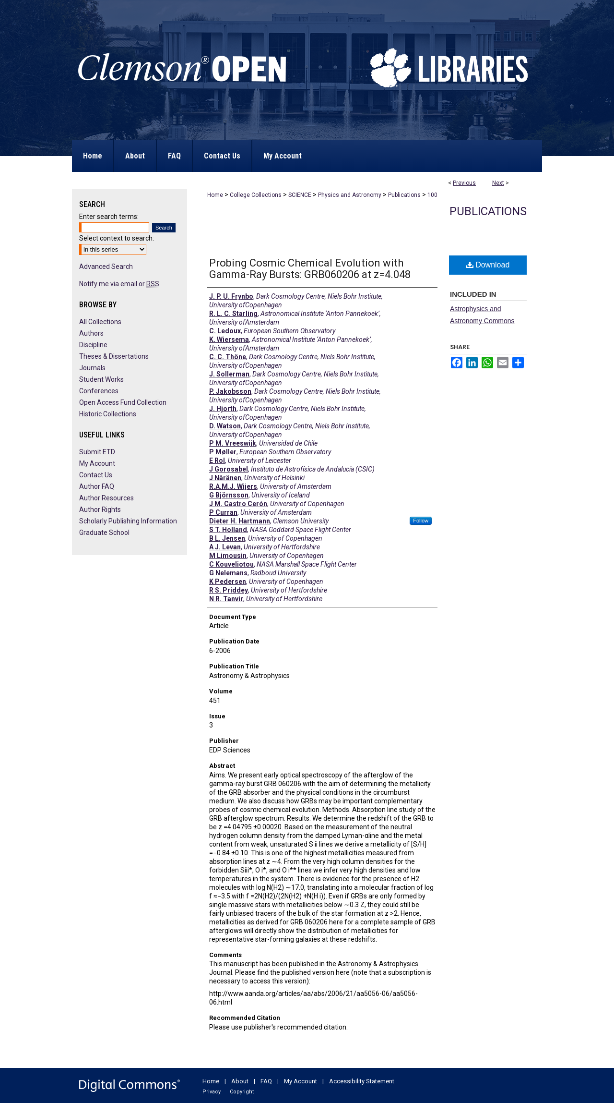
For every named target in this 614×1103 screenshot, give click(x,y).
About (239, 1081)
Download (488, 265)
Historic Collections (107, 414)
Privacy (211, 1092)
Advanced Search (106, 266)
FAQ (266, 1081)
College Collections (256, 195)
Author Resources (106, 498)
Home (215, 195)
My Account (97, 463)
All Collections (100, 322)
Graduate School (104, 532)
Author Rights (100, 509)
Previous (464, 183)
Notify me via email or (119, 284)
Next (498, 183)
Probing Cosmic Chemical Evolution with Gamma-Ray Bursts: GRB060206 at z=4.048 (310, 268)
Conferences (98, 391)
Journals (92, 368)
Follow (420, 520)
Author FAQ (96, 486)
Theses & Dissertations (114, 356)
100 (432, 195)
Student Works (101, 379)
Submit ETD (97, 452)
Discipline (93, 345)
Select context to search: (116, 238)
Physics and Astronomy (349, 195)
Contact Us (95, 475)
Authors (91, 333)
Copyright (242, 1092)
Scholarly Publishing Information (128, 521)
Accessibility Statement (361, 1081)
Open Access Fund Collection (122, 402)
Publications (404, 195)
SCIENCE (299, 195)
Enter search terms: (109, 216)
